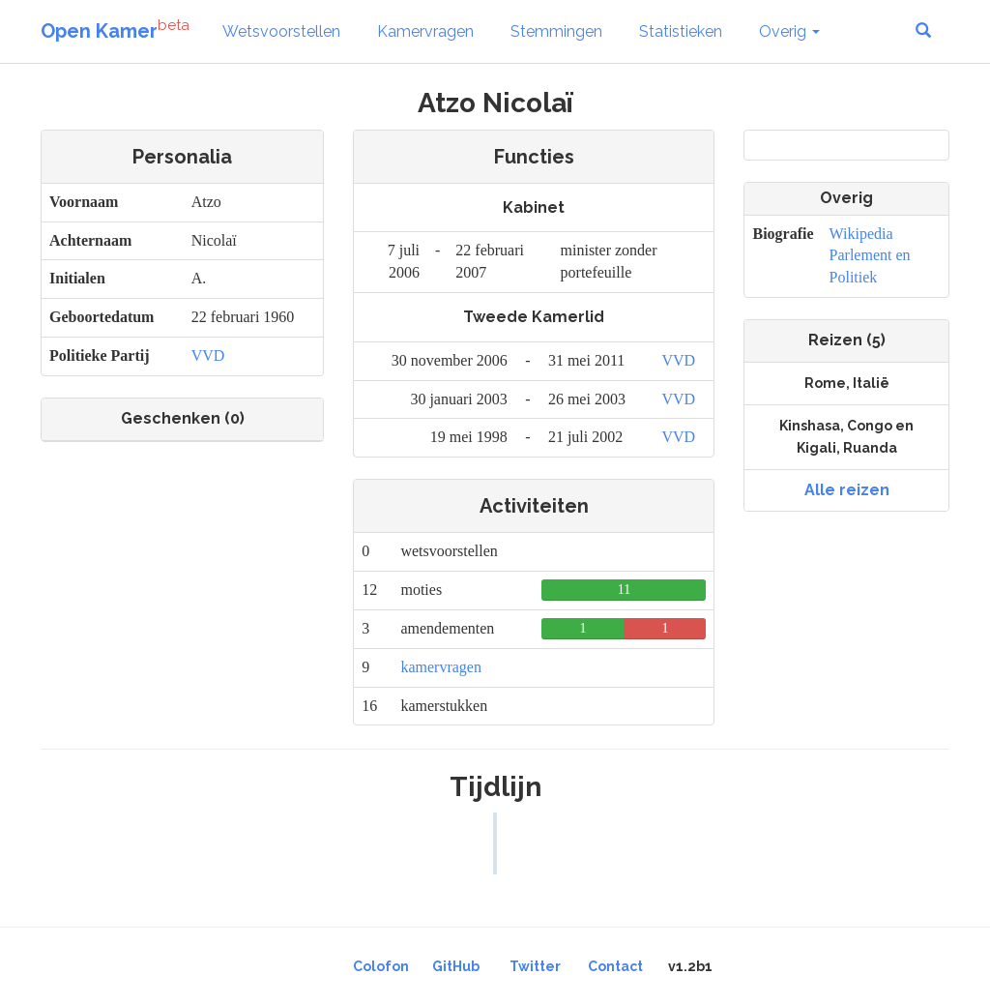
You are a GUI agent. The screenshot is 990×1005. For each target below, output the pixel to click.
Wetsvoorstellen (281, 31)
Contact (615, 966)
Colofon (381, 966)
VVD (208, 355)
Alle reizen (846, 490)
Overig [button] (789, 31)
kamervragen (440, 667)
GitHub (456, 966)
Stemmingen (556, 31)
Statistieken (680, 31)
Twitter (535, 966)
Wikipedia (861, 233)
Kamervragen (425, 31)
